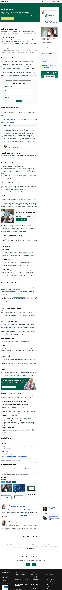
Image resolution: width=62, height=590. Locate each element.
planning (10, 155)
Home (1, 6)
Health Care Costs (17, 25)
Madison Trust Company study (6, 34)
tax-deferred (15, 430)
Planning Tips (25, 25)
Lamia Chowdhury (51, 16)
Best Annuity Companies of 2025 (20, 574)
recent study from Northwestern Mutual (13, 263)
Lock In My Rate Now (21, 219)
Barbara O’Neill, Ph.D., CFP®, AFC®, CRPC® (17, 506)
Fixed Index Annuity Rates (34, 576)
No (34, 564)
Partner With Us (33, 588)
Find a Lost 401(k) (45, 59)
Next (19, 101)
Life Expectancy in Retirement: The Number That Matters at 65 (17, 456)
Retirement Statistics (45, 67)
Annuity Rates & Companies (30, 1)
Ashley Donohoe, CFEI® (50, 15)
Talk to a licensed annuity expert (6, 466)
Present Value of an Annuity (19, 589)
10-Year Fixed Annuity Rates (35, 581)
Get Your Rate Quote (50, 76)
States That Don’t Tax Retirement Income (49, 65)
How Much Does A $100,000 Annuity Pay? (22, 579)
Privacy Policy (48, 586)
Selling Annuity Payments (19, 587)
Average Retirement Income (47, 63)
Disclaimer (47, 588)
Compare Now (19, 496)
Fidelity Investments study (12, 324)
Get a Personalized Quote (9, 387)
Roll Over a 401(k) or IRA (46, 57)
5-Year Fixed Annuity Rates (34, 579)
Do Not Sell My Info (5, 580)
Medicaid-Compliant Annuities (47, 61)
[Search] (60, 1)
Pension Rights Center (24, 273)
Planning (5, 25)
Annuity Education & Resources (17, 1)
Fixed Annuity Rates (33, 574)
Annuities (8, 448)
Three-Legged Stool (11, 25)
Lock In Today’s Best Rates (8, 18)
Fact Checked (54, 8)
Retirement (38, 1)
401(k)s (15, 293)
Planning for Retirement (49, 574)
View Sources (30, 548)
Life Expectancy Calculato (50, 581)
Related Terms (30, 25)
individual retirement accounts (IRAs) (23, 291)
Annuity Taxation (18, 577)
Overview (2, 25)
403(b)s (20, 293)
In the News (43, 1)
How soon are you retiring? (19, 83)
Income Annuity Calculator (19, 581)
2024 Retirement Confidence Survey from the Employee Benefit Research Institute (18, 119)
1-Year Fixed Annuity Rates (34, 577)
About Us (48, 1)
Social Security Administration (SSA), (16, 250)
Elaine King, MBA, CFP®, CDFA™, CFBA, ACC (17, 145)
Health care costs (4, 310)
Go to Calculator (31, 496)
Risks (21, 25)
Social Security (18, 110)
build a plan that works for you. (28, 468)
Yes (28, 564)
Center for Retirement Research (19, 297)
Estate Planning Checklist (50, 579)
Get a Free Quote (6, 497)
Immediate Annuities (18, 576)
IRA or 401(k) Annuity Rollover (50, 577)
